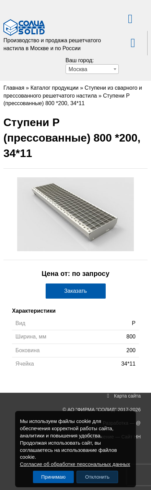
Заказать (75, 291)
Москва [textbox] (78, 69)
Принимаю (53, 477)
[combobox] (92, 69)
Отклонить (97, 477)
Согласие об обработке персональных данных (75, 464)
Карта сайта (127, 396)
